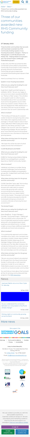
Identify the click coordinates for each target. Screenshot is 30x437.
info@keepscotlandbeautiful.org (17, 355)
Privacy (11, 342)
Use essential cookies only (22, 432)
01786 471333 (10, 353)
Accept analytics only (8, 432)
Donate (16, 2)
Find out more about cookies (19, 422)
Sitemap (2, 340)
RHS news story (15, 275)
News (9, 6)
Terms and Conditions (14, 340)
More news (8, 321)
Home (3, 6)
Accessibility (19, 342)
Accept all (15, 427)
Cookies (26, 340)
